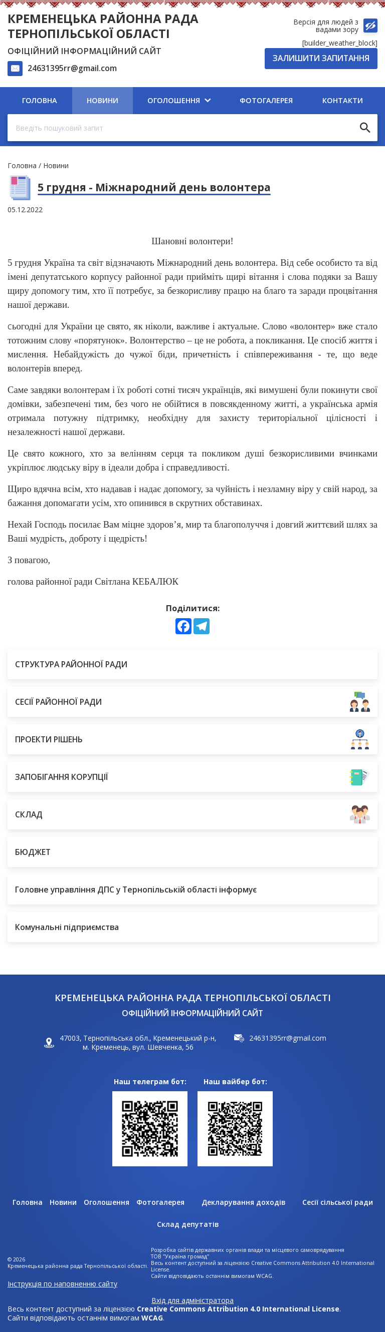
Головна (22, 165)
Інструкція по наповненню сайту (62, 1283)
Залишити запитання (321, 58)
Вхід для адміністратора (192, 1300)
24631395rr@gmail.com (72, 68)
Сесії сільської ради (337, 1202)
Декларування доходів (243, 1202)
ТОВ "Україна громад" (180, 1256)
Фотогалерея (160, 1202)
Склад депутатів (188, 1224)
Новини (56, 165)
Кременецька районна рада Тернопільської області (103, 26)
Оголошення (106, 1202)
